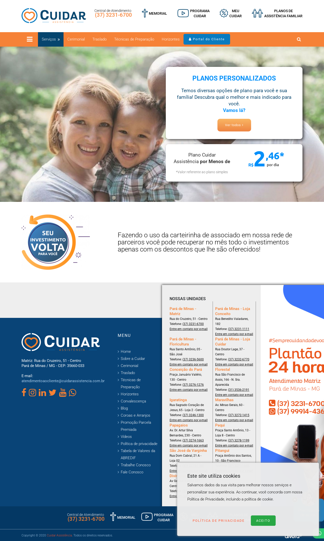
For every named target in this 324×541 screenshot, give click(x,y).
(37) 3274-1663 (193, 440)
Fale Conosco (132, 472)
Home (126, 351)
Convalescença (133, 401)
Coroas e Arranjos (135, 415)
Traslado (99, 39)
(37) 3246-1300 (193, 415)
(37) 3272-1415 (238, 415)
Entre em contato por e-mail (189, 329)
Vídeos (126, 436)
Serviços (49, 39)
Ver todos (234, 125)
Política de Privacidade (219, 521)
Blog (124, 408)
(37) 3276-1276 (193, 385)
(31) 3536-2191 (238, 390)
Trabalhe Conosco (136, 465)
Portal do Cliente (207, 39)
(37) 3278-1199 (238, 440)
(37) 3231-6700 (113, 14)
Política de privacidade (139, 443)
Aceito (263, 521)
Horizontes (171, 39)
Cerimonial (76, 39)
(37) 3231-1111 (238, 329)
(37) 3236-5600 (193, 359)
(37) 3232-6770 (238, 359)
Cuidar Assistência (59, 535)
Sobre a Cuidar (133, 358)
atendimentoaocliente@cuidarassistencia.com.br (63, 381)
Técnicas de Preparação (134, 39)
